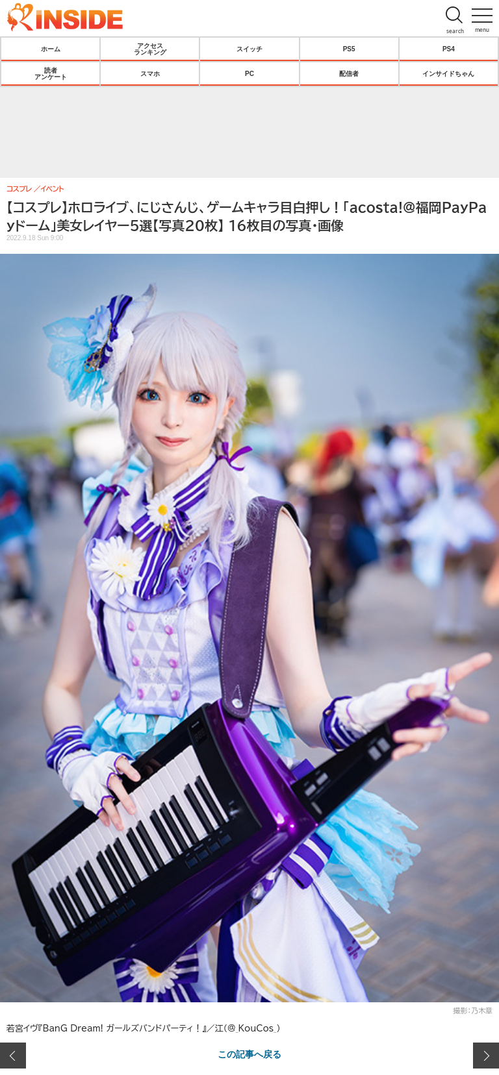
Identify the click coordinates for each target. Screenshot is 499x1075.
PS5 (349, 48)
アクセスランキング (150, 48)
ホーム (50, 48)
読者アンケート (50, 73)
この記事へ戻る (249, 1053)
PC (249, 73)
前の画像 (13, 1056)
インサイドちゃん (448, 73)
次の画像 (486, 1056)
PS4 (448, 48)
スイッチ (249, 48)
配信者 (349, 73)
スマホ (150, 73)
